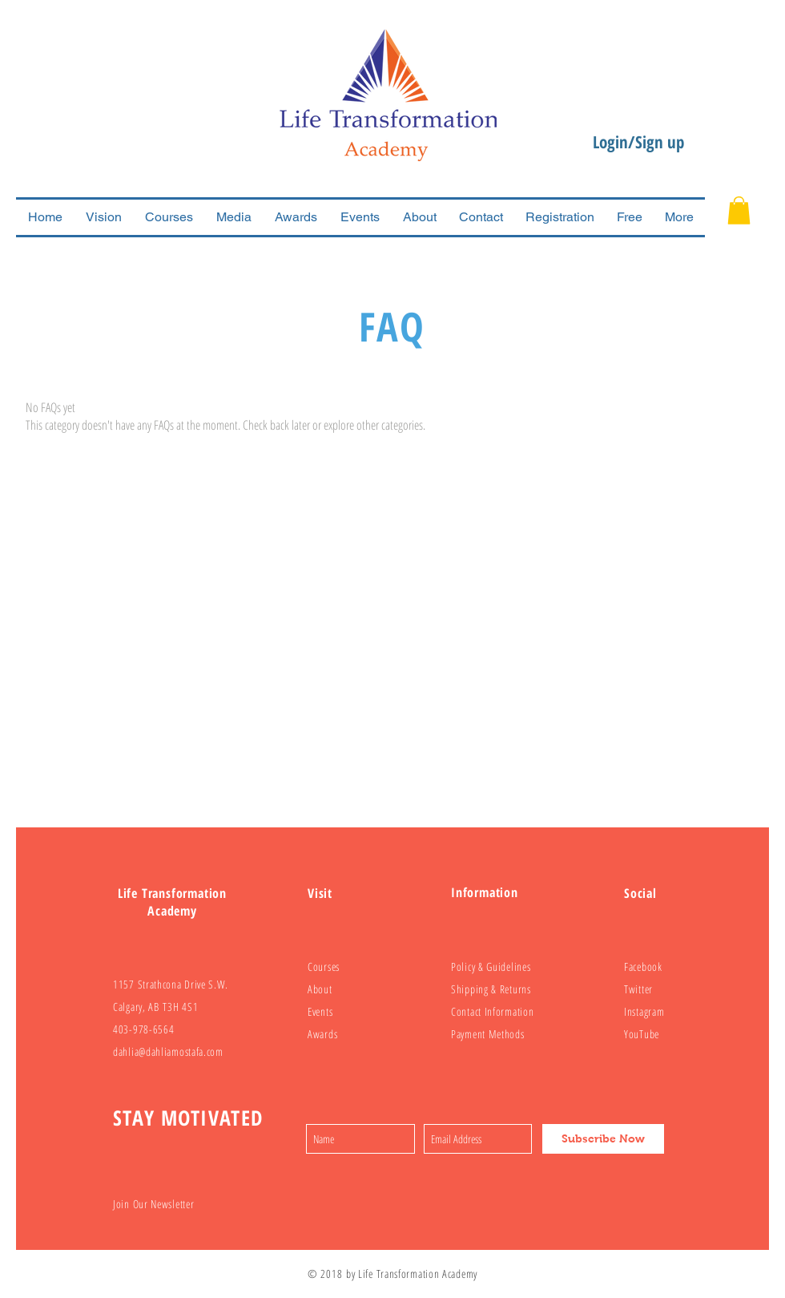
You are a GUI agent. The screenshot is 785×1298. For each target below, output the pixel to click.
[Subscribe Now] (603, 1139)
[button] (739, 210)
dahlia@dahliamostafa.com (168, 1051)
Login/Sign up (638, 142)
